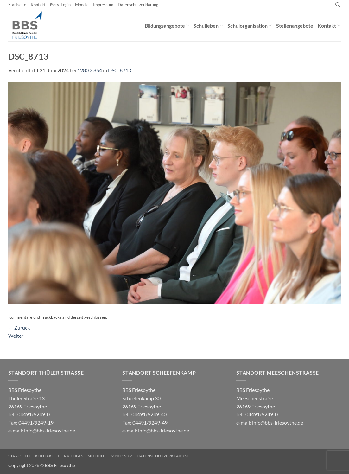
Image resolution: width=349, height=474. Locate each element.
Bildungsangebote (167, 25)
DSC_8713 (119, 70)
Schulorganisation (249, 25)
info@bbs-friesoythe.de (49, 430)
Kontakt (38, 4)
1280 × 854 (89, 70)
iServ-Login (60, 4)
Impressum (103, 4)
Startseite (17, 4)
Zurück (19, 327)
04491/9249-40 (149, 414)
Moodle (82, 4)
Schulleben (208, 25)
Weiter (18, 336)
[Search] (337, 4)
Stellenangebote (294, 25)
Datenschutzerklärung (138, 4)
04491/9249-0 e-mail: (31, 422)
